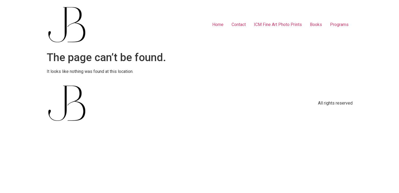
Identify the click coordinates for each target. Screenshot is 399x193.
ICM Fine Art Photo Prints (278, 24)
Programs (339, 24)
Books (316, 24)
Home (218, 24)
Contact (239, 24)
